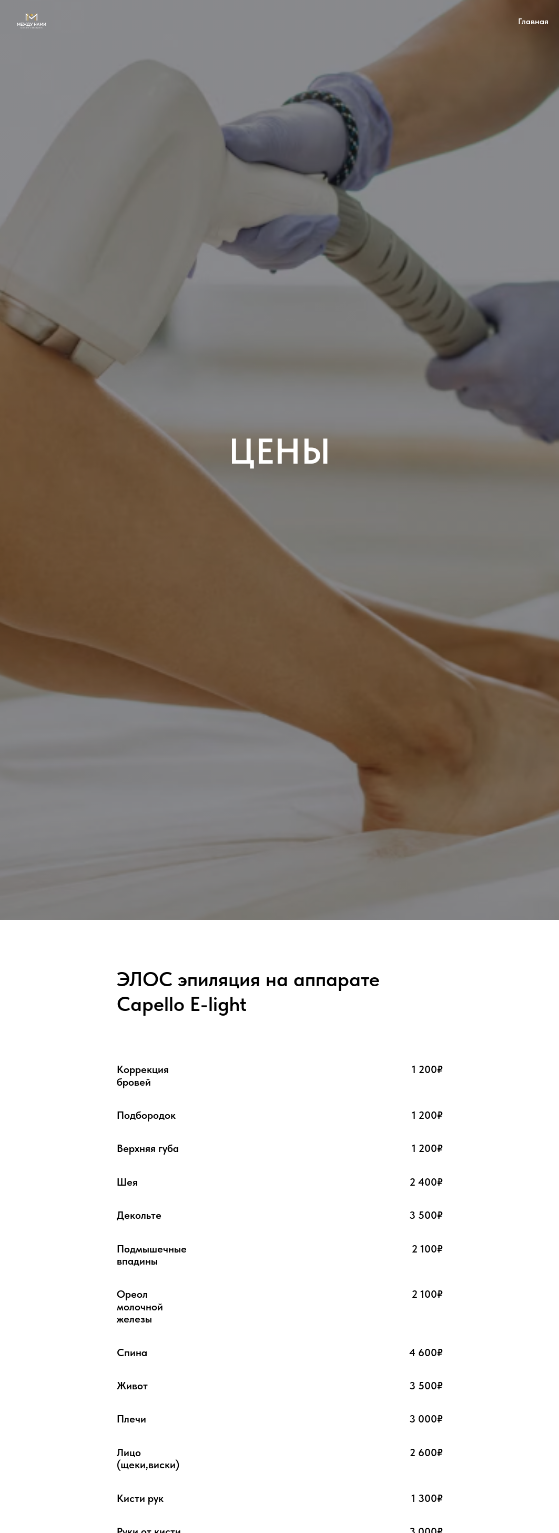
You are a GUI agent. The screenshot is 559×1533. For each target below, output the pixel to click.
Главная (533, 21)
